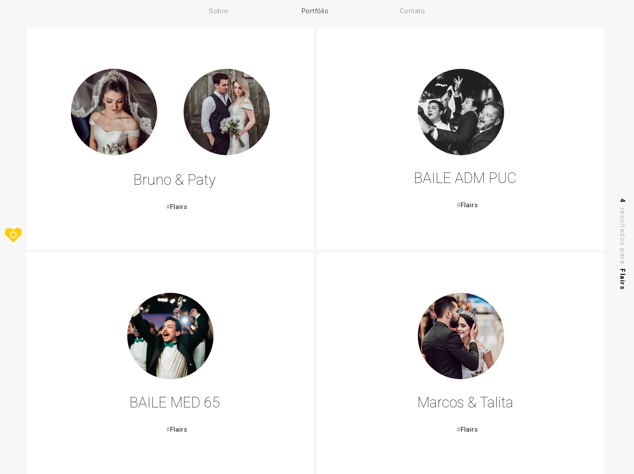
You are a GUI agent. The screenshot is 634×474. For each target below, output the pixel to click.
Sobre (219, 11)
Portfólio (315, 11)
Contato (412, 11)
